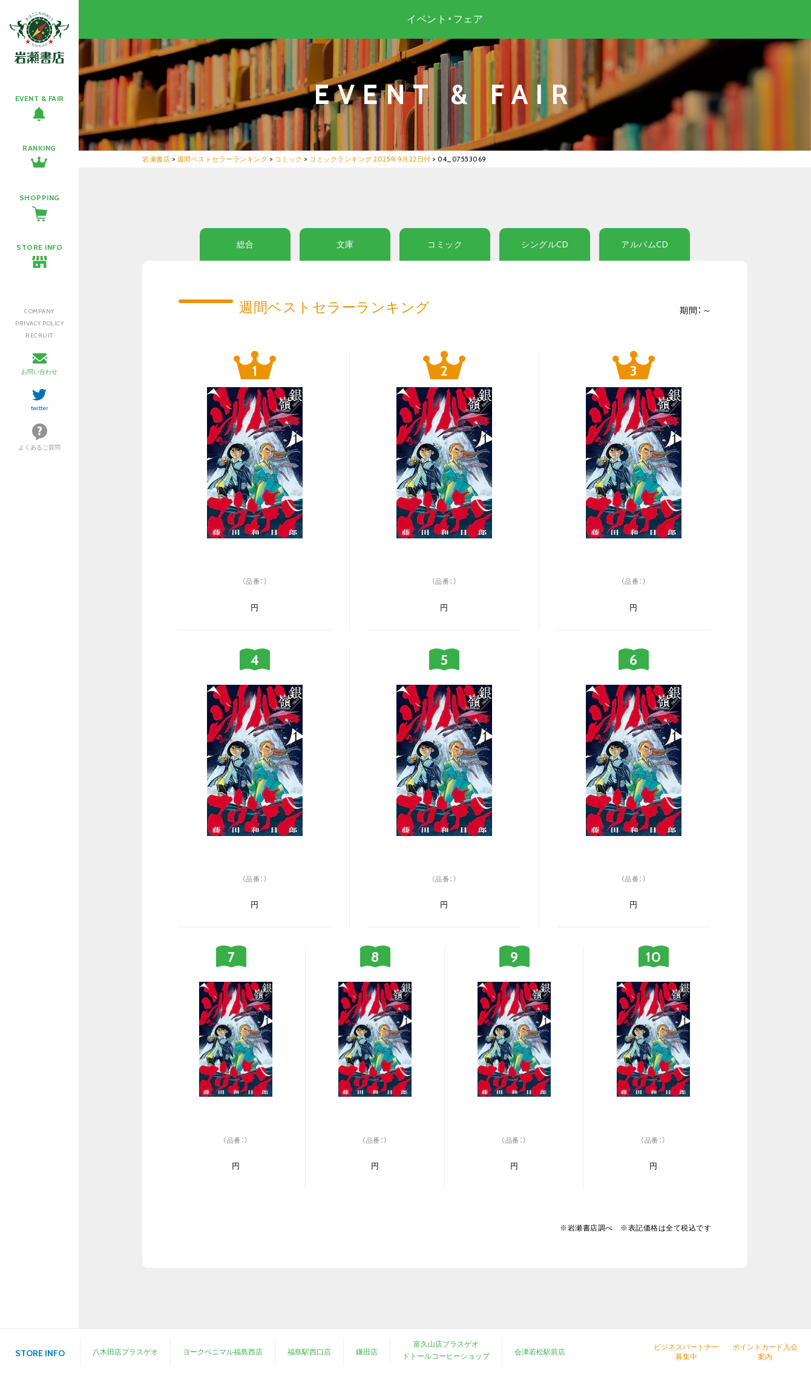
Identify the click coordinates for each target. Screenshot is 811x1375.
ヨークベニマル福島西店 (223, 1351)
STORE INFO (39, 247)
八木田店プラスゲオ (125, 1351)
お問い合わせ (39, 372)
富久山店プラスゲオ (446, 1343)
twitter (39, 408)
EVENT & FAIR (39, 98)
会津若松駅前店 (539, 1351)
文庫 (345, 244)
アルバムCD (644, 244)
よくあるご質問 (39, 447)
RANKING (39, 147)
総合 (245, 244)
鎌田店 (367, 1351)
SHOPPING (39, 197)
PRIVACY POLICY (39, 323)
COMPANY (39, 311)
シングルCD (544, 244)
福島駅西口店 (309, 1351)
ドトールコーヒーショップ (446, 1355)
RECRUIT (39, 335)
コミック (444, 244)
